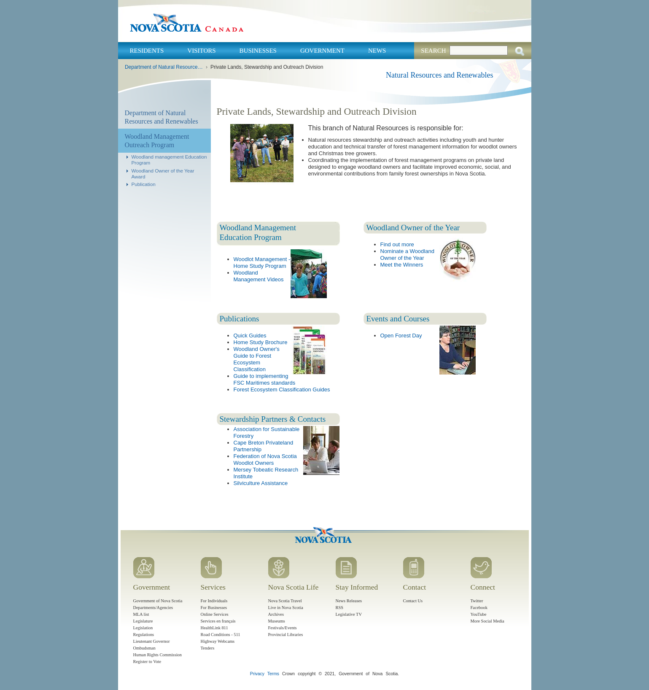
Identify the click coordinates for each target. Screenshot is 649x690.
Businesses (258, 50)
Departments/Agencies (153, 607)
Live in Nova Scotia (285, 607)
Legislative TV (349, 614)
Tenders (208, 648)
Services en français (218, 621)
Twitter (477, 600)
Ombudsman (144, 648)
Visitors (201, 50)
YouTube (479, 614)
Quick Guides (250, 335)
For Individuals (214, 600)
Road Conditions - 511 (220, 634)
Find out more (397, 244)
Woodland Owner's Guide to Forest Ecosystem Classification (257, 359)
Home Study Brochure (261, 342)
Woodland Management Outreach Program (157, 140)
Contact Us (413, 600)
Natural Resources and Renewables (439, 75)
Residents (147, 50)
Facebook (479, 607)
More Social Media (487, 621)
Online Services (215, 614)
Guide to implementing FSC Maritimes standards (265, 379)
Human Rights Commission (157, 654)
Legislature (143, 621)
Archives (276, 614)
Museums (276, 621)
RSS (340, 607)
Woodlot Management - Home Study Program (262, 262)
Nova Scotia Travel (285, 600)
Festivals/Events (282, 627)
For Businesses (214, 607)
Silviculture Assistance (261, 483)
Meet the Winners (401, 264)
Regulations (143, 634)
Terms (273, 673)
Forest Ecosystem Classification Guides (282, 389)
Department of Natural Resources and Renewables (164, 67)
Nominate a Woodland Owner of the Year (407, 254)
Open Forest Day (401, 335)
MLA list (141, 614)
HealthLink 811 (214, 627)
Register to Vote (147, 661)
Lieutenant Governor (151, 641)
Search (433, 50)
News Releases (349, 600)
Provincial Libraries (285, 634)
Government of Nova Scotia (158, 600)
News (377, 50)
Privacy (257, 673)
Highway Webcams (218, 641)
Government (322, 50)
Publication (144, 184)
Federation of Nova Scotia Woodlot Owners (265, 459)
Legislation (143, 627)
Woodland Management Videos (259, 276)
